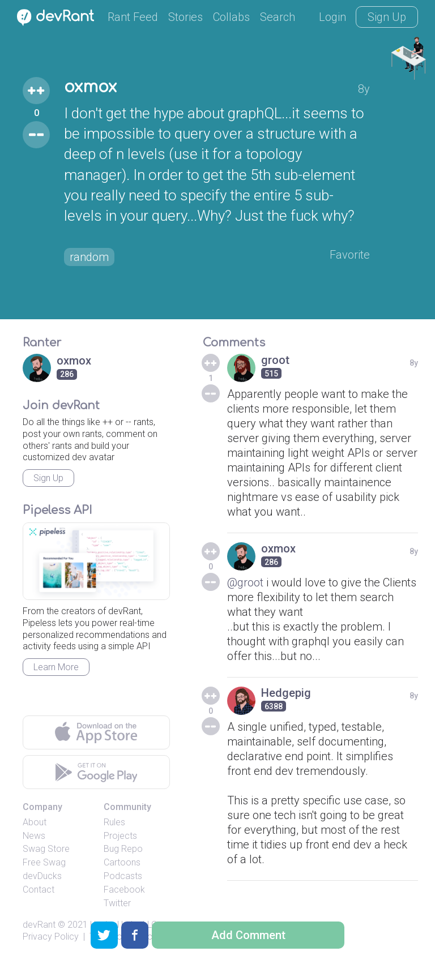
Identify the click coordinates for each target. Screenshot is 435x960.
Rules (114, 822)
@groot (245, 582)
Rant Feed (133, 17)
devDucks (42, 876)
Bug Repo (123, 848)
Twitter (117, 903)
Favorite (350, 255)
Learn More (56, 667)
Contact (38, 889)
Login (332, 17)
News (34, 835)
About (34, 822)
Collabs (231, 17)
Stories (185, 17)
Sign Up (387, 17)
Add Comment (248, 935)
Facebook (124, 889)
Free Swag (44, 862)
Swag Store (46, 848)
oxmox (90, 87)
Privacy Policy (51, 936)
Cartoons (122, 862)
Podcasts (123, 876)
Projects (120, 835)
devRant (39, 924)
